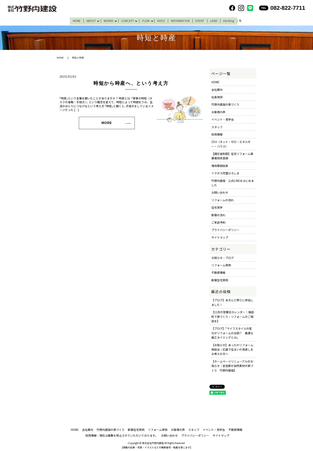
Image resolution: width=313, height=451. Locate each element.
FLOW (146, 20)
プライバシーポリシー (225, 229)
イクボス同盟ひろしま (225, 172)
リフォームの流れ (222, 199)
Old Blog (230, 20)
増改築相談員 (219, 165)
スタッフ (217, 126)
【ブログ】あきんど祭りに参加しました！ (232, 301)
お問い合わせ (219, 192)
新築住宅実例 (219, 279)
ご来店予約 (218, 222)
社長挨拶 (217, 96)
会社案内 (217, 89)
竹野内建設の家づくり (225, 104)
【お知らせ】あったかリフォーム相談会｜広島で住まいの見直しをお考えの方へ (232, 348)
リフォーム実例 (221, 264)
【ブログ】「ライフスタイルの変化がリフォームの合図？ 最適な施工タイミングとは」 (232, 332)
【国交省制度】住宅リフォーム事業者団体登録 (232, 155)
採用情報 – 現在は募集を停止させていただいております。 (121, 435)
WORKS (108, 20)
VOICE (163, 20)
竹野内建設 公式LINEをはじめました (232, 182)
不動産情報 (218, 272)
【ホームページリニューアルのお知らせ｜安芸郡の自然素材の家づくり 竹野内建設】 (232, 364)
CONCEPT (127, 20)
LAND (215, 20)
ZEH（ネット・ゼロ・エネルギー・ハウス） (231, 143)
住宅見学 (217, 207)
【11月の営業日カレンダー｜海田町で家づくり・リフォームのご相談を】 (232, 315)
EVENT (201, 20)
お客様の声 (218, 111)
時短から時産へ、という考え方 (131, 82)
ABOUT (90, 20)
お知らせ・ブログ (222, 257)
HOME (75, 20)
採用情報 (217, 133)
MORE (106, 122)
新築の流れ (218, 214)
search (242, 21)
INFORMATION (181, 20)
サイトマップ (219, 236)
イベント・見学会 (222, 119)
